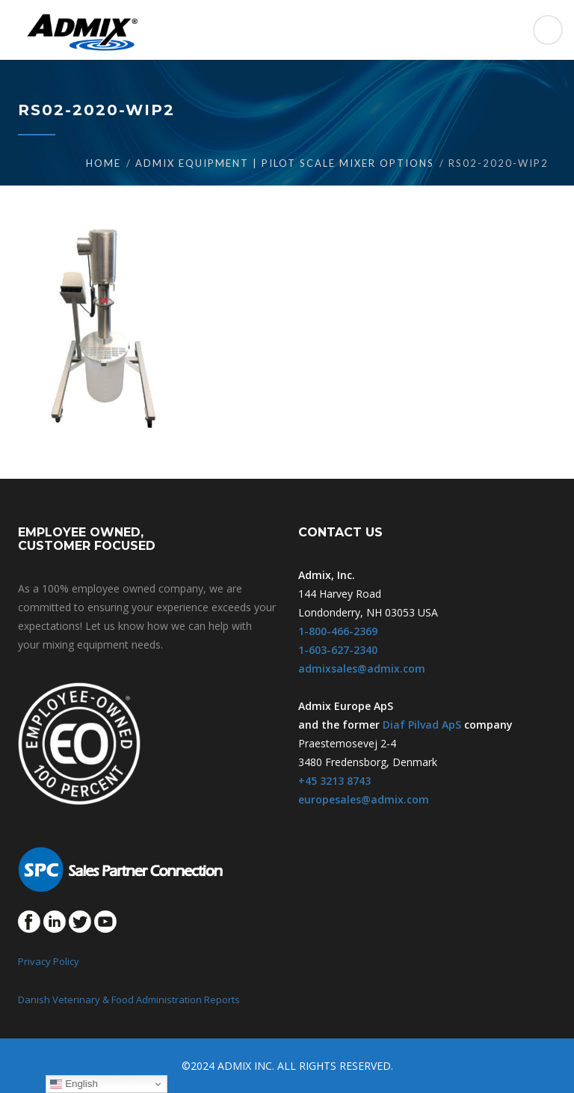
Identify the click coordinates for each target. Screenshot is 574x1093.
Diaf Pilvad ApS (422, 724)
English (73, 1084)
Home (103, 163)
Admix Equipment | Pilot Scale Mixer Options (284, 163)
